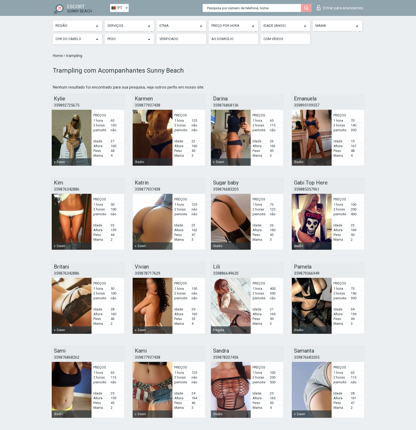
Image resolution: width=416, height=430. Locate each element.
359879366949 (306, 273)
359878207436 (226, 357)
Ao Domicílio (222, 39)
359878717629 (147, 273)
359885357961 (306, 189)
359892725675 (66, 105)
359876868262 (66, 357)
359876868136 (226, 105)
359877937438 (147, 105)
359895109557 (306, 105)
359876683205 (226, 189)
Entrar (340, 8)
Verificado (168, 39)
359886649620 (226, 273)
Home (58, 56)
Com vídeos (273, 39)
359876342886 (66, 189)
